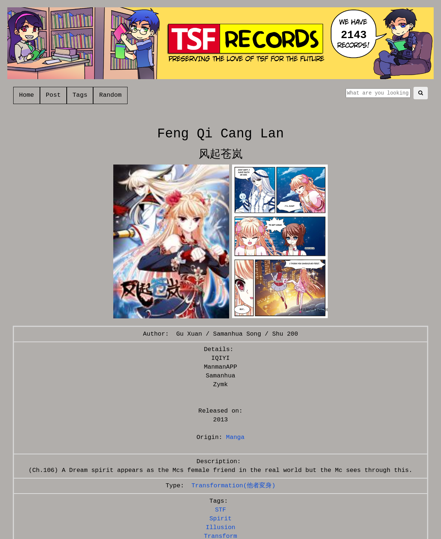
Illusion (220, 527)
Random (110, 95)
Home (26, 95)
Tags (80, 95)
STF (220, 509)
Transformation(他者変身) (233, 485)
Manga (235, 437)
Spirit (220, 518)
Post (53, 95)
